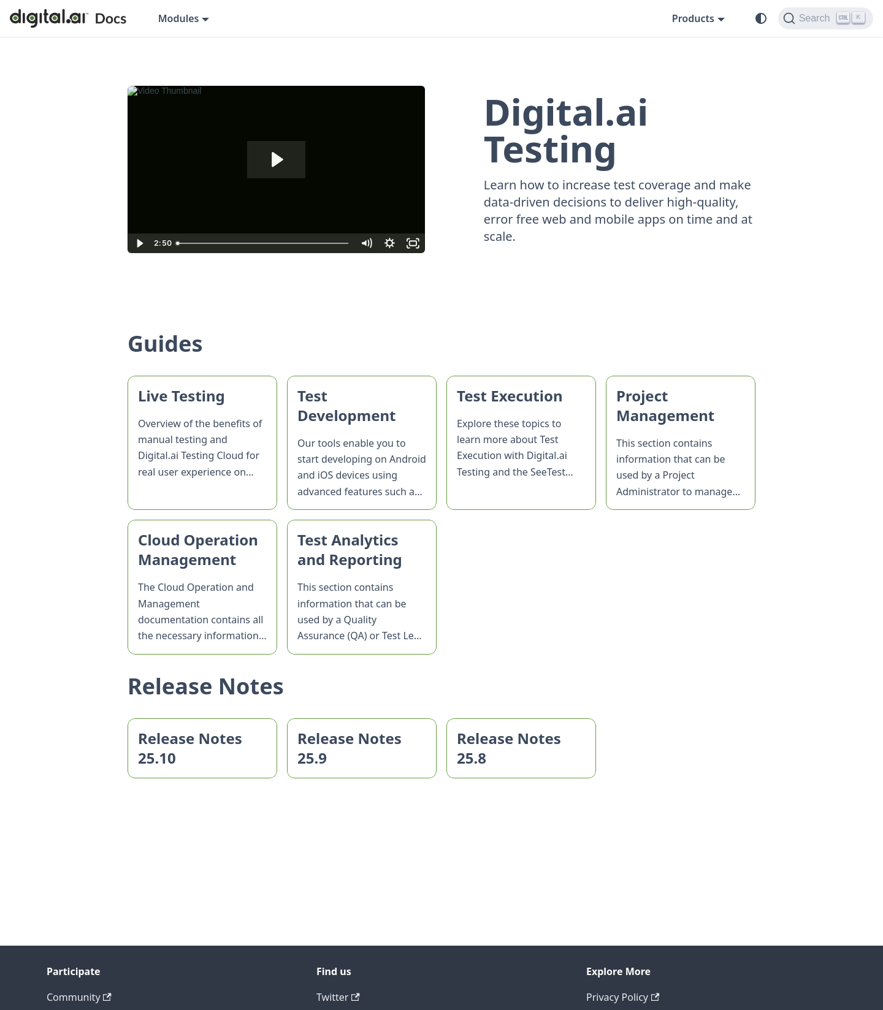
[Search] (825, 18)
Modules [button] (178, 18)
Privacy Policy (622, 997)
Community (79, 997)
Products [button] (693, 18)
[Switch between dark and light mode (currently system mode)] (761, 18)
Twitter (338, 997)
